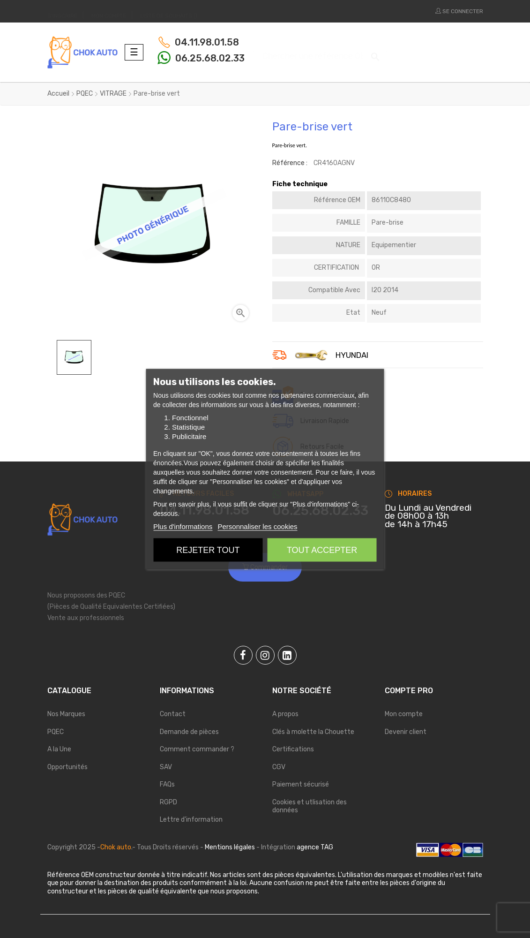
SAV (166, 767)
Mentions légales (230, 847)
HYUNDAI (352, 355)
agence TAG (315, 847)
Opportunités (67, 767)
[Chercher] (320, 51)
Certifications (293, 749)
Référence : (289, 163)
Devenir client (405, 732)
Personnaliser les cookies (257, 526)
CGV (278, 767)
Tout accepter (322, 550)
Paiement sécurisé (300, 784)
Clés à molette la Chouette (313, 732)
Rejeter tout (207, 550)
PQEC (55, 732)
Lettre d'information (191, 820)
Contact (173, 714)
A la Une (59, 749)
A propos (285, 714)
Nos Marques (66, 714)
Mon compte (404, 714)
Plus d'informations (182, 526)
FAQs (167, 784)
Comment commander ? (197, 749)
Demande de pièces (189, 732)
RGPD (168, 802)
